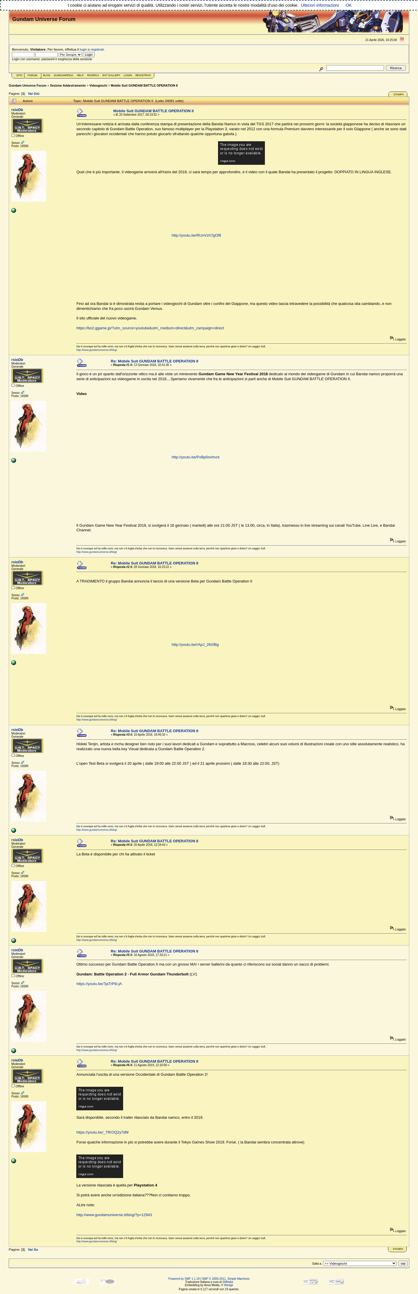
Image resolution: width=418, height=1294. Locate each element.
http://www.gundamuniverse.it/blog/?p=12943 (114, 1215)
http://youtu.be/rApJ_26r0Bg (195, 644)
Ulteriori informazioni (320, 5)
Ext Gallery (111, 75)
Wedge (228, 1285)
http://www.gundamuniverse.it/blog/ (96, 349)
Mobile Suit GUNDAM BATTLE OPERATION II (144, 85)
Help (80, 75)
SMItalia (227, 1282)
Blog (46, 75)
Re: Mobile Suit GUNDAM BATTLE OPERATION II (155, 361)
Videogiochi (98, 85)
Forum (32, 75)
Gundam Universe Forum (27, 85)
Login (128, 75)
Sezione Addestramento (68, 85)
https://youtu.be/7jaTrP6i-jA (99, 984)
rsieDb (17, 110)
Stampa (398, 94)
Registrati (143, 75)
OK (349, 5)
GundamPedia (63, 75)
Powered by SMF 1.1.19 (184, 1278)
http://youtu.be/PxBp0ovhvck (196, 457)
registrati (97, 49)
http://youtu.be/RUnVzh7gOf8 (196, 235)
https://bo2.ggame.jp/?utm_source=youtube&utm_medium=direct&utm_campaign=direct (150, 328)
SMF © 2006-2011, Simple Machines (226, 1278)
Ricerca (93, 75)
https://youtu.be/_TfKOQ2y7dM (102, 1132)
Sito (19, 75)
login (83, 49)
